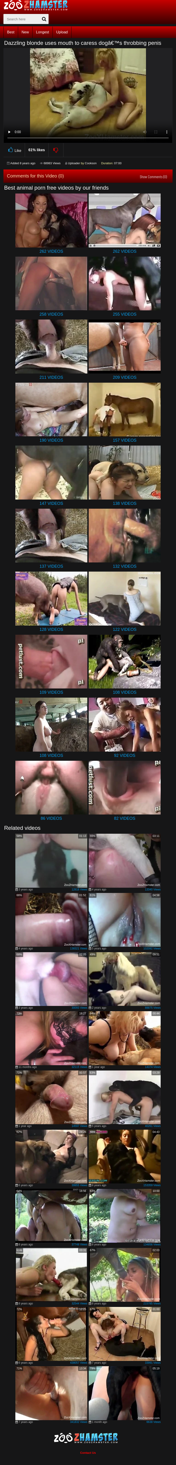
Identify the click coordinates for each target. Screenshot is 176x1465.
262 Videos (51, 251)
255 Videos (124, 314)
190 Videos (51, 440)
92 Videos (124, 755)
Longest (42, 32)
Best (10, 32)
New (25, 32)
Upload (62, 32)
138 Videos (124, 503)
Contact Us (88, 1452)
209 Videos (124, 377)
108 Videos (124, 692)
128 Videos (51, 629)
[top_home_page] (37, 5)
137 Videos (51, 566)
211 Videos (51, 377)
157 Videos (124, 440)
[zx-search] (26, 19)
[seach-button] (44, 19)
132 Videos (124, 566)
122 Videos (124, 629)
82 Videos (124, 818)
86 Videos (51, 818)
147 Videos (51, 503)
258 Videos (51, 314)
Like (14, 150)
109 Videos (51, 692)
